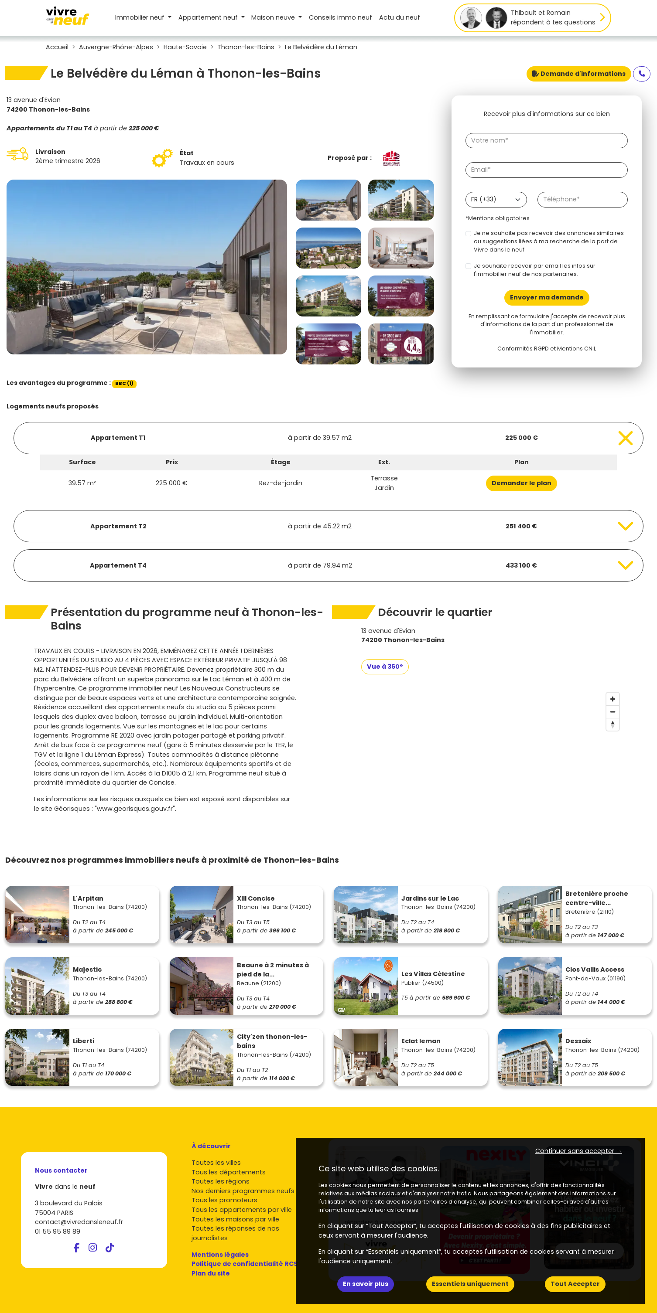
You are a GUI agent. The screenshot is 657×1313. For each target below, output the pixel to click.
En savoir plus (365, 1283)
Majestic (87, 969)
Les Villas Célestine (433, 973)
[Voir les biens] (328, 438)
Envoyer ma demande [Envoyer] (547, 297)
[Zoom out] (612, 711)
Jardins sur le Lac (430, 898)
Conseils (340, 17)
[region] (492, 753)
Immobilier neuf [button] (140, 17)
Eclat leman (421, 1041)
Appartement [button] (209, 17)
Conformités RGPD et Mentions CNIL (546, 348)
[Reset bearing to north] (612, 724)
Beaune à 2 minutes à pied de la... (273, 970)
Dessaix (578, 1041)
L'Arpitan (88, 898)
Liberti (83, 1041)
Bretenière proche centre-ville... (596, 898)
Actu (399, 17)
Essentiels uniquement (470, 1283)
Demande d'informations (579, 73)
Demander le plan (521, 483)
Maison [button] (274, 17)
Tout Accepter (575, 1283)
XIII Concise (256, 898)
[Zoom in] (612, 699)
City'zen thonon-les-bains (272, 1041)
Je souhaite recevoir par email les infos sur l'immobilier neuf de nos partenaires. (534, 270)
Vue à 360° (385, 666)
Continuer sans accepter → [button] (578, 1150)
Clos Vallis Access (594, 969)
